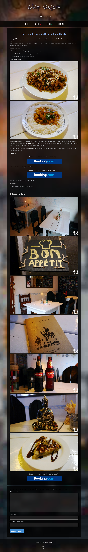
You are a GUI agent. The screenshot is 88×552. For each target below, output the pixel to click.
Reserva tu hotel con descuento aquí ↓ (44, 157)
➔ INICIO (25, 24)
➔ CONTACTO (60, 24)
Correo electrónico (17, 521)
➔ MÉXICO (48, 24)
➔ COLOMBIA (36, 24)
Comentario (15, 492)
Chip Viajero (44, 7)
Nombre (14, 514)
